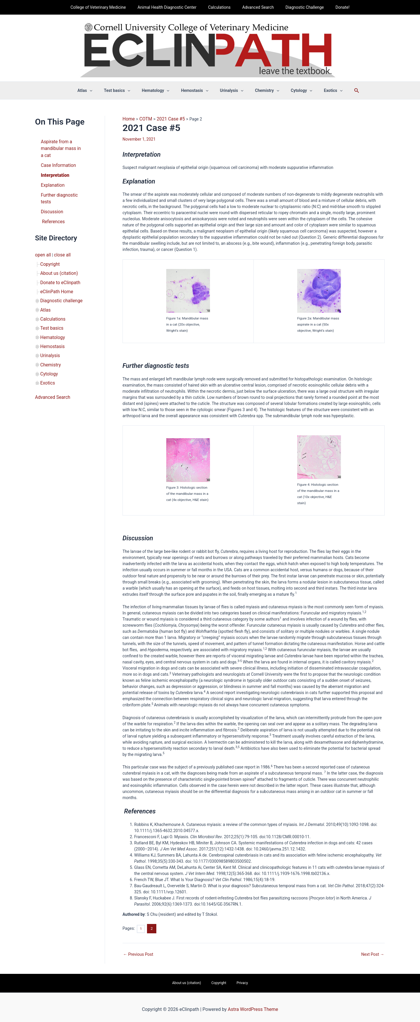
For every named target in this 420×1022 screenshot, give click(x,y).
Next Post (372, 952)
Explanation (51, 181)
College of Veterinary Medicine (107, 7)
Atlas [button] (97, 90)
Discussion (51, 199)
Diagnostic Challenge (299, 7)
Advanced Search (256, 7)
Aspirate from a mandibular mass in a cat (60, 147)
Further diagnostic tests (62, 190)
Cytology (48, 347)
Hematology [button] (160, 90)
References (51, 208)
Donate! (334, 7)
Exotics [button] (321, 90)
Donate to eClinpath (58, 265)
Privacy (235, 980)
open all (42, 241)
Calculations (221, 7)
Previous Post (138, 952)
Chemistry (49, 339)
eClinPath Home (55, 274)
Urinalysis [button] (230, 90)
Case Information (56, 162)
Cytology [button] (292, 90)
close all (59, 241)
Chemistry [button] (262, 90)
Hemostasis (51, 323)
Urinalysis (49, 331)
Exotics (46, 355)
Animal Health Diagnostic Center (172, 7)
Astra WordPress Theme (253, 1006)
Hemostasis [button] (196, 90)
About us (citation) (57, 257)
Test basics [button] (126, 90)
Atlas (45, 290)
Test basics (50, 306)
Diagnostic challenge (59, 282)
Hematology (51, 314)
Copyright (49, 249)
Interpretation (53, 172)
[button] (101, 90)
